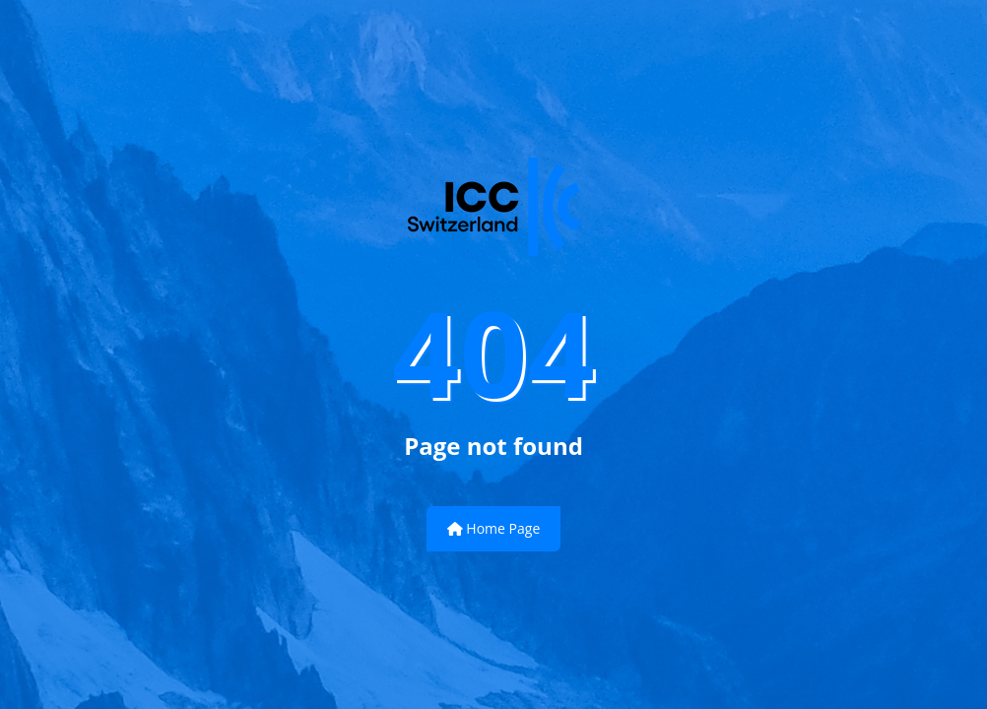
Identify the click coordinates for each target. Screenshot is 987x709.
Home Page (494, 528)
